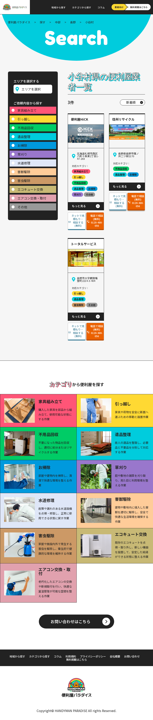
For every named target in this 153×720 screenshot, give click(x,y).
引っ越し (24, 117)
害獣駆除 (24, 170)
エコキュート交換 (30, 188)
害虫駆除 (24, 179)
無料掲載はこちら (87, 659)
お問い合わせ (63, 659)
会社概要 (127, 656)
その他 (22, 205)
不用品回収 (25, 126)
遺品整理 (24, 135)
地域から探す (58, 7)
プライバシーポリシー (104, 656)
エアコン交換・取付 (32, 196)
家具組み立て (27, 108)
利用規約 (80, 656)
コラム (101, 7)
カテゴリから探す (81, 7)
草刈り (22, 152)
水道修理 (24, 161)
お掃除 (22, 144)
